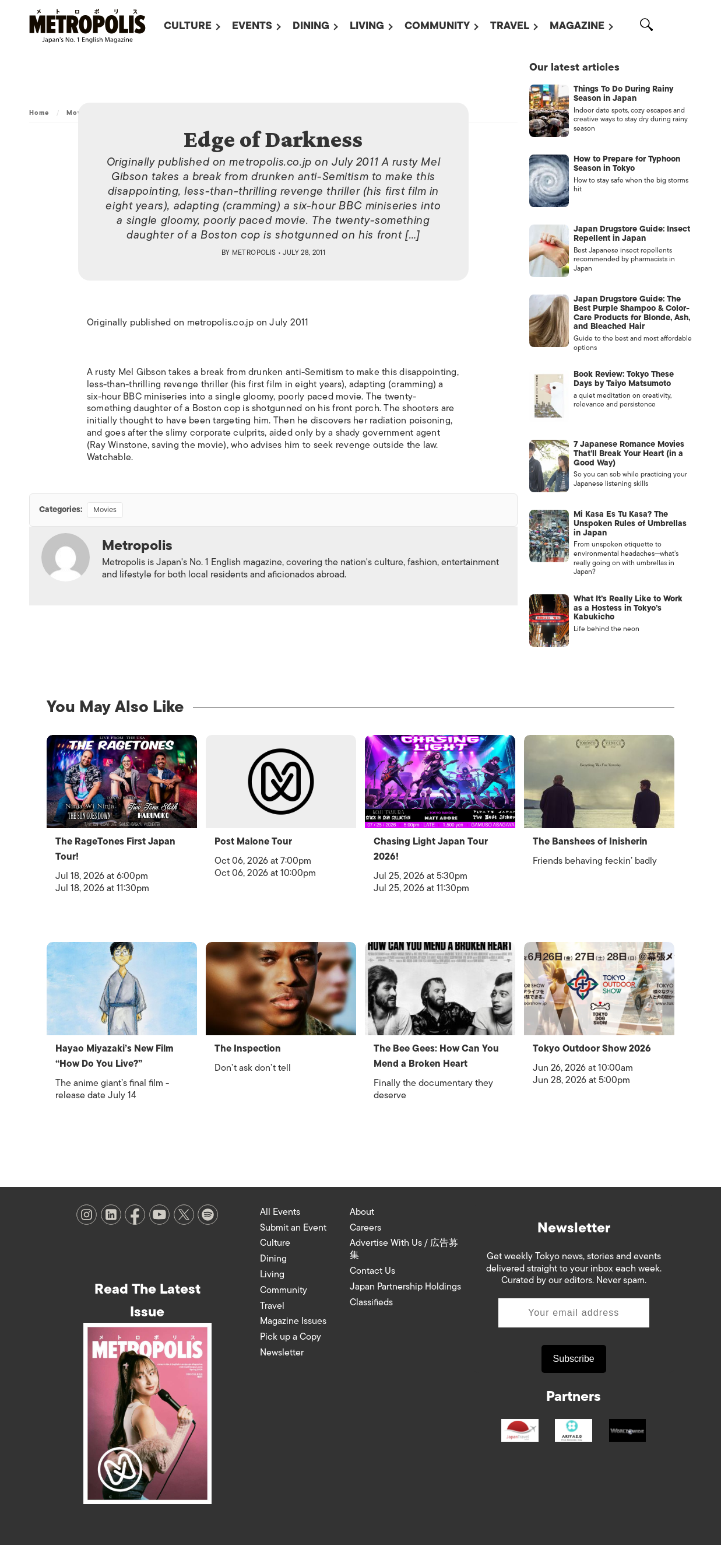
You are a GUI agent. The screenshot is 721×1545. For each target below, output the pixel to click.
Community (437, 25)
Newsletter (282, 1352)
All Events (280, 1212)
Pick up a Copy (290, 1336)
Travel (509, 25)
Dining (311, 25)
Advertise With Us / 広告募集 (404, 1249)
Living (367, 25)
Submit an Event (293, 1227)
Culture (188, 25)
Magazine (577, 25)
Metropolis (254, 252)
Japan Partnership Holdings (405, 1286)
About (362, 1212)
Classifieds (371, 1302)
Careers (365, 1227)
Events (252, 25)
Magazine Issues (293, 1321)
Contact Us (372, 1270)
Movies (105, 509)
